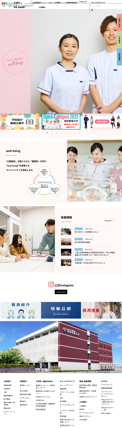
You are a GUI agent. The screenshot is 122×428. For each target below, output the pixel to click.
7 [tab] (70, 133)
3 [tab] (52, 133)
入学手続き (83, 419)
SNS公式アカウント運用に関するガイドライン (107, 401)
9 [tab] (79, 133)
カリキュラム (24, 398)
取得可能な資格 (25, 394)
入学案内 (117, 6)
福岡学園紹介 (8, 395)
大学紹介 (53, 6)
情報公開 (7, 408)
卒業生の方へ (80, 2)
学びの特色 (24, 391)
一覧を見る (107, 220)
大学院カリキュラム (43, 397)
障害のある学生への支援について (67, 420)
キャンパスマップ (66, 385)
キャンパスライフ (93, 6)
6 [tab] (65, 133)
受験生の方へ (53, 2)
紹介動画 (7, 399)
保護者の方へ (71, 2)
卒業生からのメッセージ (88, 397)
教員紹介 (23, 401)
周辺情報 (63, 401)
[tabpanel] (61, 122)
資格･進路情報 (106, 6)
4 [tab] (56, 133)
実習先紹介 (24, 405)
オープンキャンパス (86, 413)
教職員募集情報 (106, 388)
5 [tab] (61, 133)
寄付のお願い (106, 413)
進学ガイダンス (84, 416)
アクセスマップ (106, 385)
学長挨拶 (7, 389)
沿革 (5, 392)
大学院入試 (40, 400)
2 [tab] (47, 133)
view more (61, 291)
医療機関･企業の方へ (90, 2)
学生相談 (63, 416)
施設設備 (63, 389)
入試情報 (82, 406)
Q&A (61, 398)
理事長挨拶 (8, 385)
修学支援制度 (40, 409)
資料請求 (104, 381)
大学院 (76, 6)
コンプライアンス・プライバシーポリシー (107, 393)
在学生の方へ (62, 2)
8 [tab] (75, 133)
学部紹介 (62, 6)
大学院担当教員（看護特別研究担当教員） (45, 405)
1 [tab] (43, 133)
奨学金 (81, 409)
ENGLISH (103, 2)
